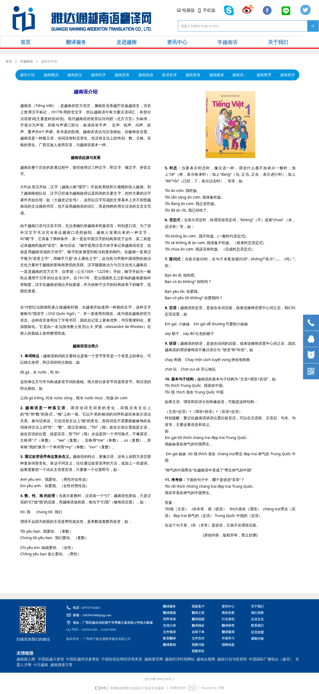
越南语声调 (49, 61)
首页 (9, 61)
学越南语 (26, 61)
